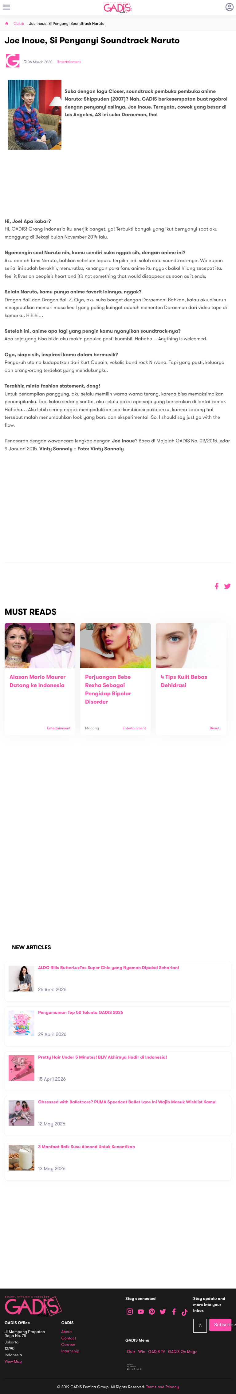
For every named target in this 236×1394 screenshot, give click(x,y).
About (66, 1332)
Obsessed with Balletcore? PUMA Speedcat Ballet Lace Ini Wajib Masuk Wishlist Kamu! (127, 1102)
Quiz (131, 1351)
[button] (227, 586)
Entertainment (69, 61)
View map (13, 1362)
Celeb (19, 24)
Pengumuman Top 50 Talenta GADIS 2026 (80, 1012)
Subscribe (222, 1324)
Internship (70, 1351)
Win (141, 1351)
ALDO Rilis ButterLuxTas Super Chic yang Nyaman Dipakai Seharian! (108, 968)
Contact (68, 1338)
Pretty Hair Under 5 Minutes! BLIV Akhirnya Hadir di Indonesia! (102, 1057)
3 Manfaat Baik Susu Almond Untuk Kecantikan (86, 1147)
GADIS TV (156, 1351)
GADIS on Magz (182, 1351)
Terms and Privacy (162, 1387)
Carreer (68, 1345)
